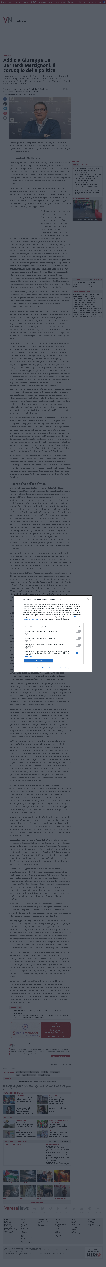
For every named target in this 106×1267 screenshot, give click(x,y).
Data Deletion (41, 668)
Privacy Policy (64, 668)
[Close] (88, 599)
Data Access (53, 668)
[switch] (78, 631)
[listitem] (53, 627)
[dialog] (53, 633)
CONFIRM (38, 660)
